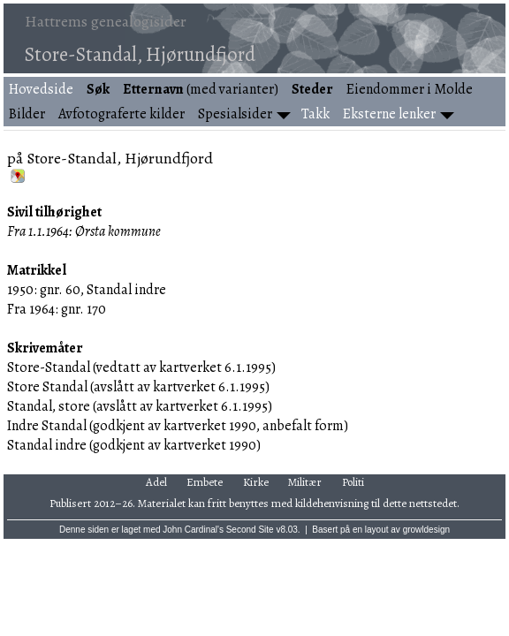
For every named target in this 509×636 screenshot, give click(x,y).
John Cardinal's (193, 529)
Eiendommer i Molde (409, 89)
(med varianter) (200, 89)
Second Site (250, 529)
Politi (353, 481)
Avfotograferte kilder (121, 114)
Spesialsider (235, 114)
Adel (156, 481)
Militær (305, 481)
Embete (204, 481)
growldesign (426, 529)
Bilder (27, 114)
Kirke (256, 481)
